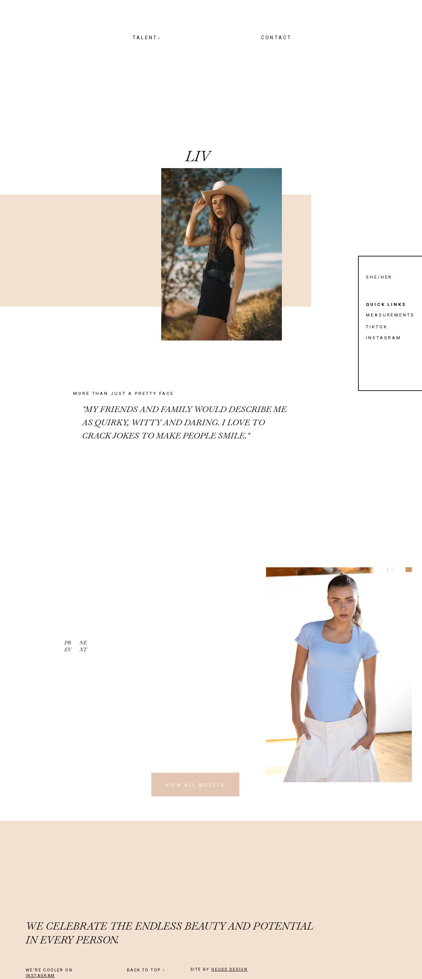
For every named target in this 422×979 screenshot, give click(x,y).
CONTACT (276, 37)
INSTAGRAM (40, 975)
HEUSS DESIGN (229, 969)
